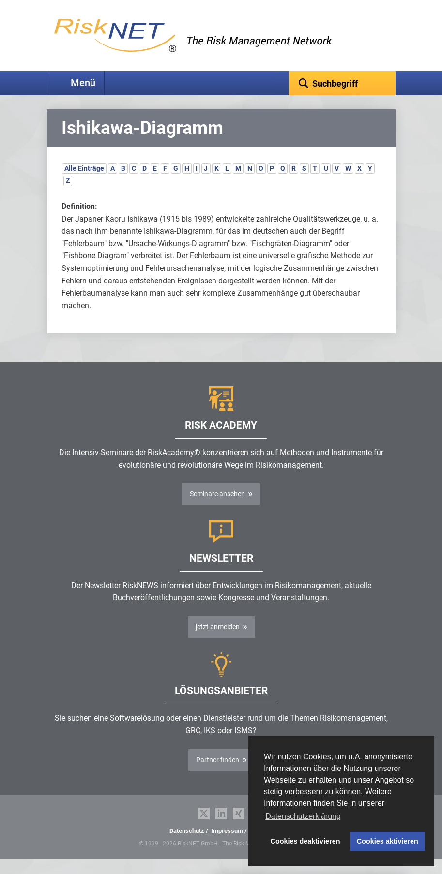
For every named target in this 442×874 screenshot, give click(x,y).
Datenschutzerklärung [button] (303, 816)
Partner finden (217, 775)
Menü (83, 83)
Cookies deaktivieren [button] (305, 841)
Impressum (227, 845)
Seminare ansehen (217, 509)
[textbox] (342, 83)
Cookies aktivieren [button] (387, 841)
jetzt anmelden (218, 642)
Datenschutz (186, 845)
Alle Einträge (84, 183)
